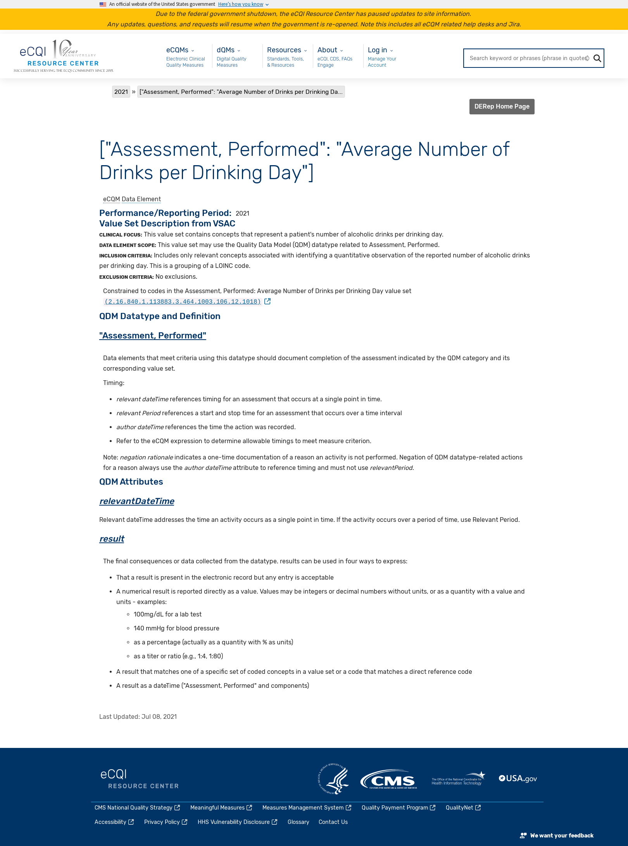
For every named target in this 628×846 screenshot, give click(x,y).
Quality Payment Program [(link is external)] (399, 808)
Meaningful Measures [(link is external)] (221, 808)
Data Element (141, 199)
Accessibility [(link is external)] (115, 822)
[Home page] (64, 55)
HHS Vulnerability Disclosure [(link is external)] (238, 822)
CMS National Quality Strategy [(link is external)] (138, 808)
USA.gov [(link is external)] (518, 779)
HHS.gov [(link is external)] (333, 778)
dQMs (226, 50)
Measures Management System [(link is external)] (307, 808)
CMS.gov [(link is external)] (389, 779)
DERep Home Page (502, 106)
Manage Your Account (382, 62)
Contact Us (333, 822)
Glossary (298, 822)
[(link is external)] (187, 301)
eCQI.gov (139, 779)
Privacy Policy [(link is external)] (166, 822)
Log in (377, 50)
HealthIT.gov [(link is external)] (459, 779)
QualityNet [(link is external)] (464, 808)
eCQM (111, 199)
